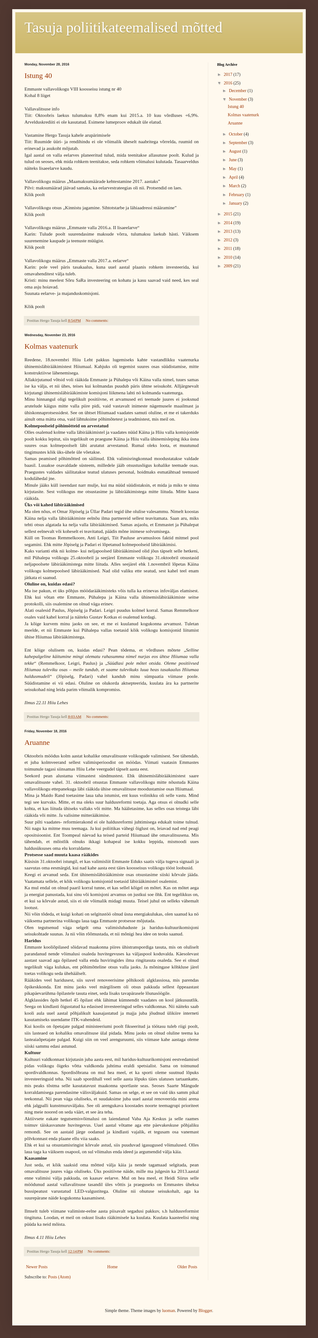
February (237, 194)
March (235, 186)
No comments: (97, 320)
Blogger (205, 1310)
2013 (229, 231)
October (236, 134)
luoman (168, 1310)
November (238, 99)
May (233, 168)
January (236, 203)
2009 (229, 266)
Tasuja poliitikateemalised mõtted (123, 27)
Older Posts (187, 1267)
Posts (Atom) (59, 1277)
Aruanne (37, 742)
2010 (229, 257)
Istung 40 (38, 76)
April (234, 177)
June (233, 160)
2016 (229, 83)
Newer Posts (36, 1267)
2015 (229, 214)
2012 (229, 240)
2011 (228, 248)
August (235, 151)
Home (112, 1267)
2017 (229, 74)
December (238, 90)
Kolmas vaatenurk (51, 346)
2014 (229, 223)
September (238, 142)
